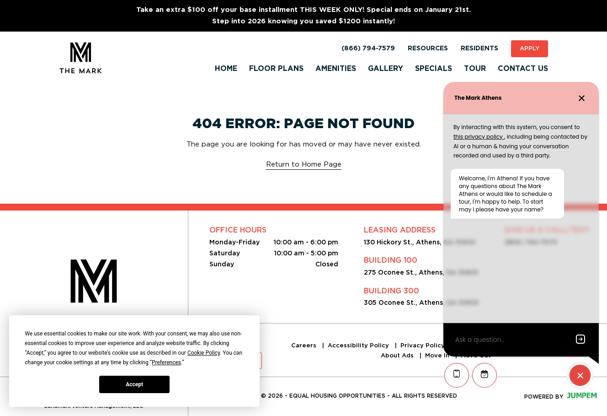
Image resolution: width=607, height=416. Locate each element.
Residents (479, 48)
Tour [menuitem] (475, 68)
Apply (529, 48)
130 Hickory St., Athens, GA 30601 (419, 242)
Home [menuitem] (226, 68)
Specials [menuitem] (433, 68)
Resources (428, 48)
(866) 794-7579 (368, 48)
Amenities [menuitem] (335, 68)
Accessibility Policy (359, 345)
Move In (438, 355)
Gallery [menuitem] (385, 68)
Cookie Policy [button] (203, 353)
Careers (304, 345)
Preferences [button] (166, 362)
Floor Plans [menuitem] (276, 68)
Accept (134, 384)
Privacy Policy (423, 345)
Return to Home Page (303, 164)
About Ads (398, 355)
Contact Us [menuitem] (523, 68)
